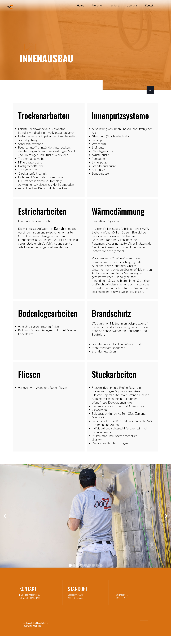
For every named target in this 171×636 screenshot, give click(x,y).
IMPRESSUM (121, 598)
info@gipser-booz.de (33, 594)
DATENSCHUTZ (122, 594)
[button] (5, 516)
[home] (11, 6)
